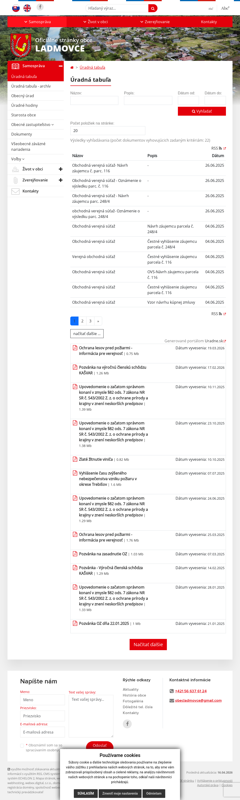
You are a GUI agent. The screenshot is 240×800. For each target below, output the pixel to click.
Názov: (76, 93)
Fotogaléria (133, 701)
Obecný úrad (22, 95)
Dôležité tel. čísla (138, 707)
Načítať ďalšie (148, 644)
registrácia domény (21, 787)
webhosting (16, 783)
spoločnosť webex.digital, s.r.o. (56, 787)
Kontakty (209, 21)
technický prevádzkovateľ (25, 792)
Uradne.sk (214, 340)
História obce (134, 695)
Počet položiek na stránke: (92, 123)
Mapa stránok (45, 778)
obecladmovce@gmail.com (198, 700)
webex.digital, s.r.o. (38, 783)
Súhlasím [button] (86, 793)
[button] (37, 21)
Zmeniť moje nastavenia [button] (120, 793)
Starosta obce (23, 115)
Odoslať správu (100, 748)
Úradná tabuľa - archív (31, 86)
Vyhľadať (202, 111)
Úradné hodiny (24, 105)
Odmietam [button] (153, 793)
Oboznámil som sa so (50, 747)
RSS (217, 148)
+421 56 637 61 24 (191, 691)
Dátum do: (213, 93)
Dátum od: (186, 93)
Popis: (129, 93)
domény (58, 783)
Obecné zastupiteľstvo (32, 124)
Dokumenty (21, 134)
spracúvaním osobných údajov (50, 750)
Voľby (17, 159)
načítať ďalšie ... (87, 333)
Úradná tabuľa (24, 76)
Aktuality (131, 689)
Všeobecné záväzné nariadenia (28, 146)
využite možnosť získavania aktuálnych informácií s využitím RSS (36, 771)
